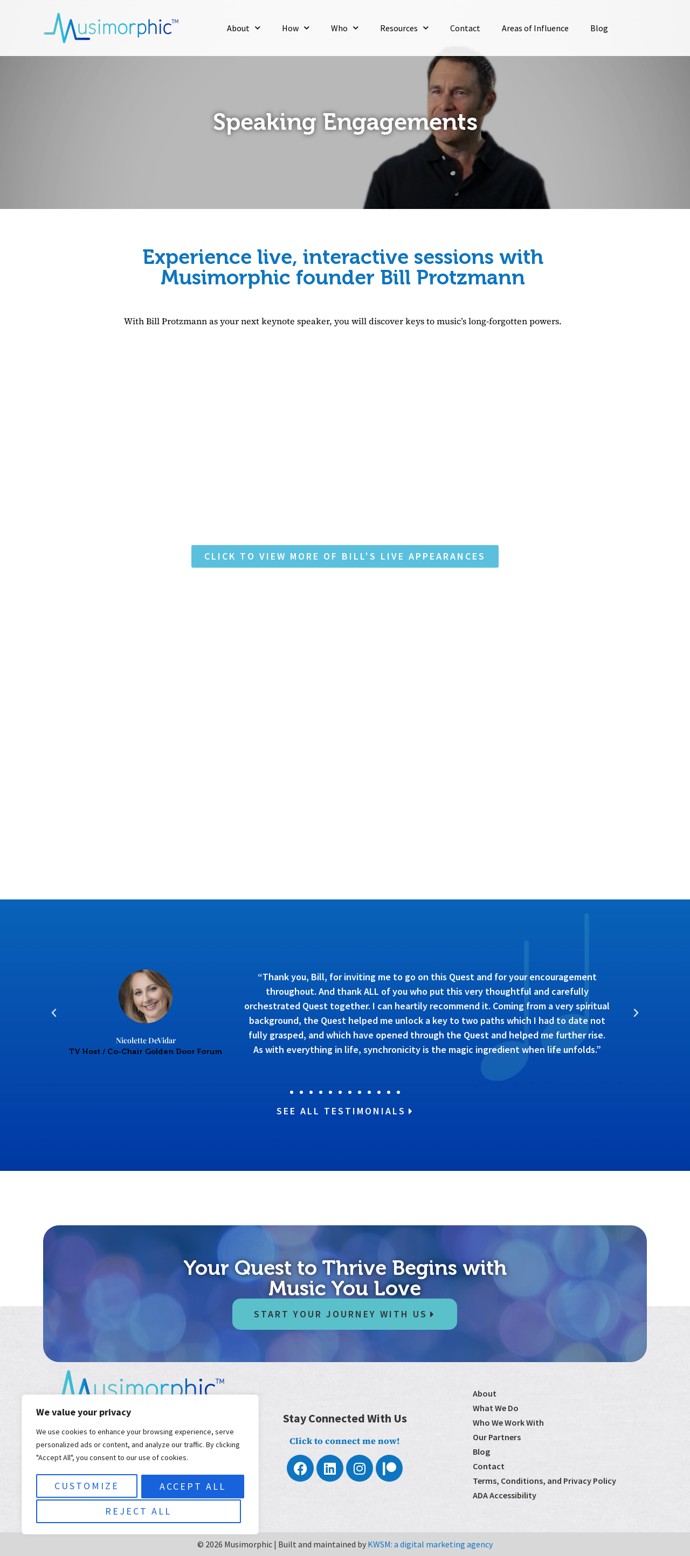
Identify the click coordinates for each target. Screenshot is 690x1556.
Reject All (189, 1487)
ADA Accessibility (504, 1495)
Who (344, 27)
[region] (140, 1466)
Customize (85, 1487)
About (243, 27)
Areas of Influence (535, 28)
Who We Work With (508, 1422)
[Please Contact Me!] (342, 729)
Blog (599, 28)
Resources (404, 27)
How (295, 27)
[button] (54, 1013)
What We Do (496, 1408)
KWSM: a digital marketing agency (430, 1544)
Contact (465, 28)
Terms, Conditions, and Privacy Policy (544, 1480)
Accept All (140, 1511)
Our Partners (497, 1437)
